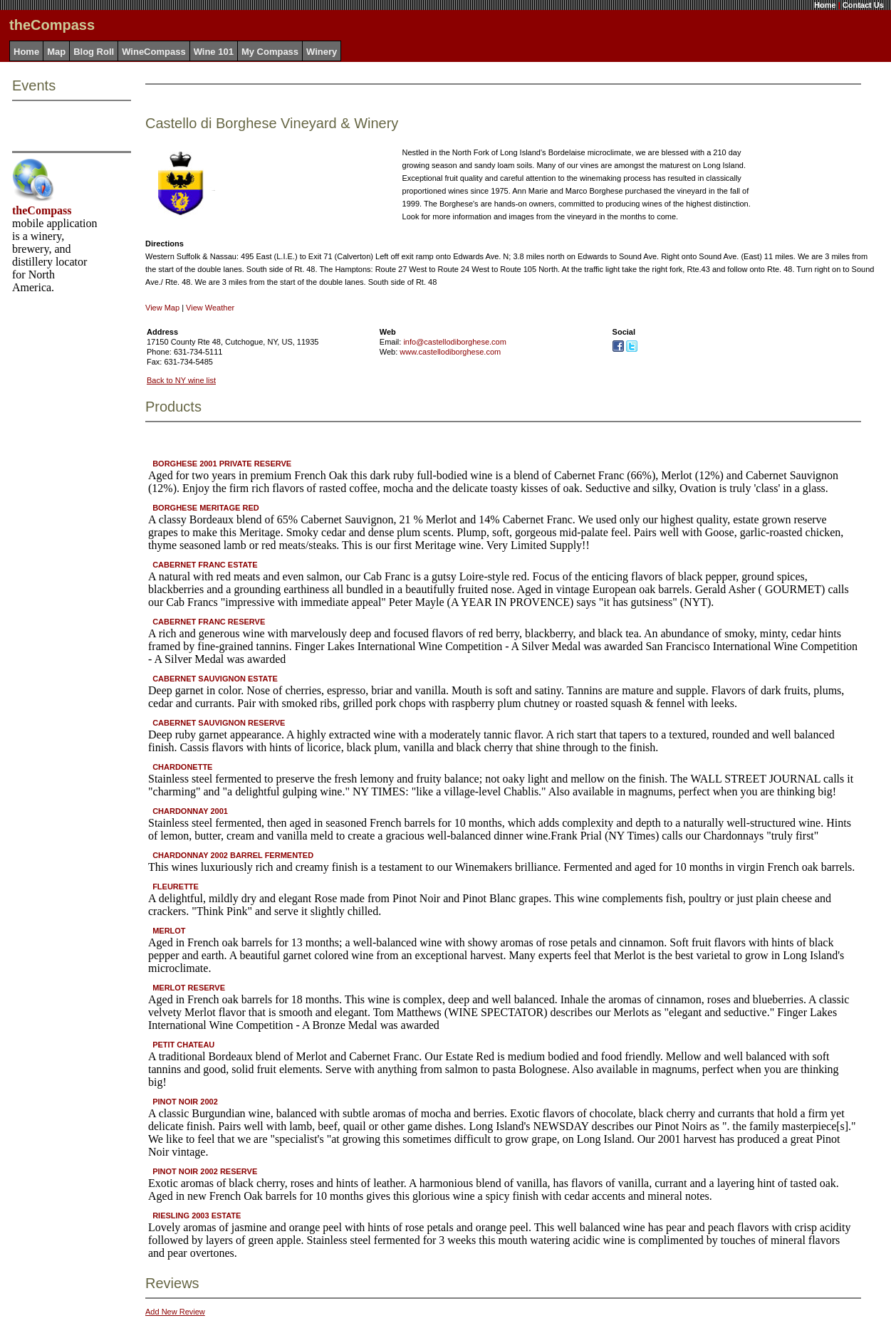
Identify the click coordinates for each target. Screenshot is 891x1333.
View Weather (210, 307)
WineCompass (153, 51)
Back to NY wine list (181, 380)
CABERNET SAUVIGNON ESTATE (215, 678)
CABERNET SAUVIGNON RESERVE (218, 722)
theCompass (42, 210)
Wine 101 (214, 51)
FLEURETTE (175, 886)
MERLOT (168, 930)
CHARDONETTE (182, 767)
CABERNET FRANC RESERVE (208, 621)
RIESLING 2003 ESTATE (196, 1215)
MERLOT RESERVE (188, 987)
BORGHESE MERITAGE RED (205, 507)
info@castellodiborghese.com (454, 342)
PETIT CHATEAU (183, 1044)
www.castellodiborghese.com (450, 351)
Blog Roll (93, 51)
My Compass (269, 51)
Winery (321, 51)
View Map (162, 307)
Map (56, 51)
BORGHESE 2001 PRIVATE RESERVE (221, 463)
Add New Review (175, 1311)
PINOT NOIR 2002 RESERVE (204, 1171)
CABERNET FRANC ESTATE (204, 564)
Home (825, 5)
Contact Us (863, 5)
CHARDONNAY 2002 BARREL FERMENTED (232, 855)
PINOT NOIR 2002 (185, 1101)
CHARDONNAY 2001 (190, 811)
